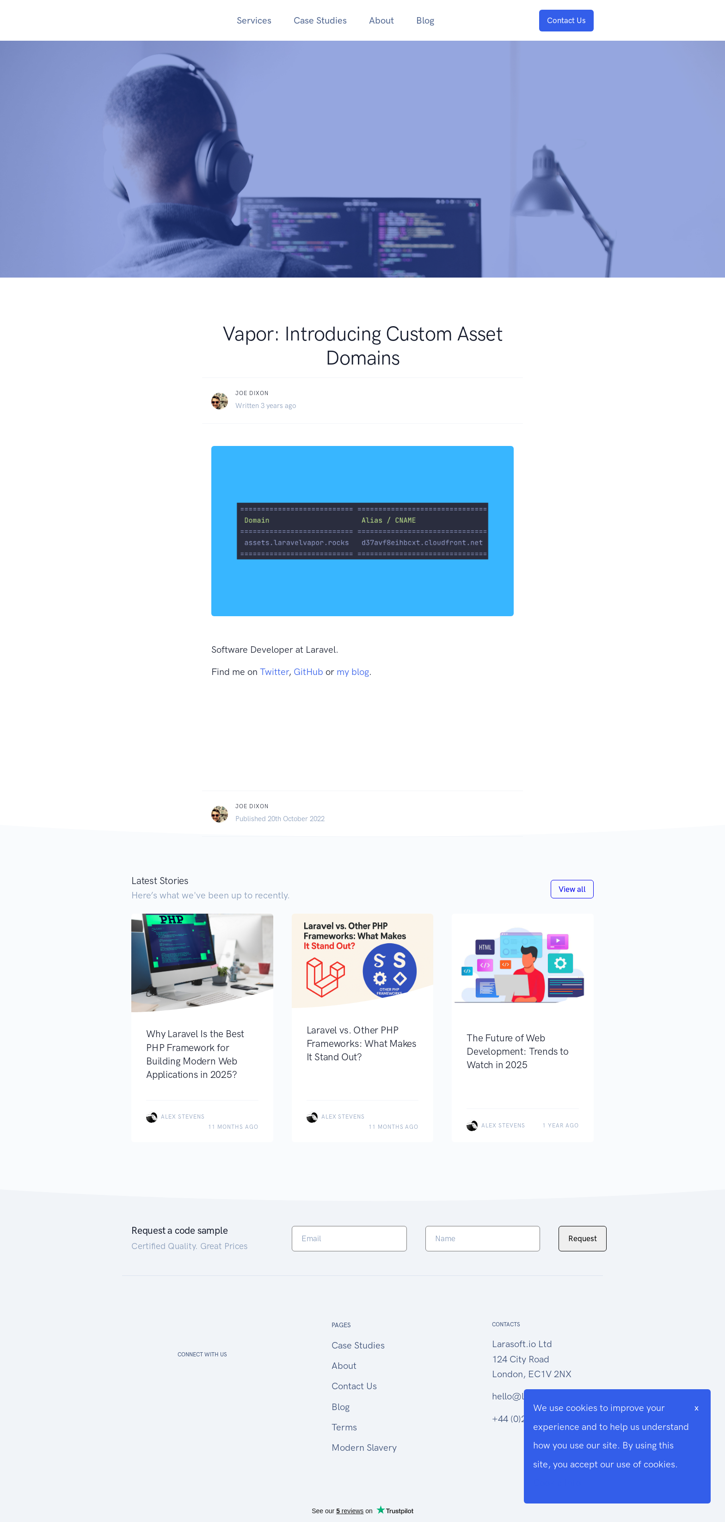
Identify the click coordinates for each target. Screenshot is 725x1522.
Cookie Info (557, 1482)
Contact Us (566, 20)
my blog (353, 671)
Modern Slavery (364, 1447)
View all (572, 889)
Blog (425, 20)
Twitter (274, 671)
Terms (344, 1427)
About (381, 20)
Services (254, 20)
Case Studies (320, 20)
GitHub (308, 671)
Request (582, 1238)
